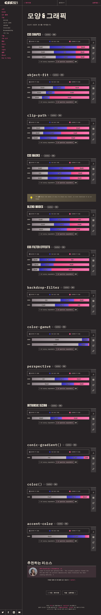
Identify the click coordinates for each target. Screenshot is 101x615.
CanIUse (48, 34)
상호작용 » (69, 593)
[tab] (93, 42)
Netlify (65, 605)
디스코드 (71, 607)
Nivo (51, 605)
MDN (54, 34)
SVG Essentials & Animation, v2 (51, 568)
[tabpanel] (61, 50)
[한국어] (61, 3)
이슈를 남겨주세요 (63, 607)
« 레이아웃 (53, 593)
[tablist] (93, 51)
